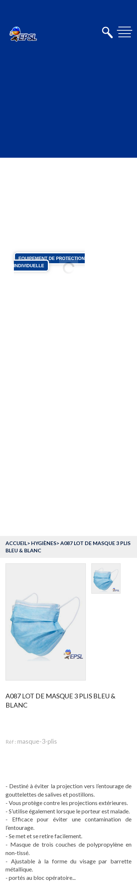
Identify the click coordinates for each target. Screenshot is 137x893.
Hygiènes (43, 543)
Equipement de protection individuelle (49, 262)
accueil (16, 543)
